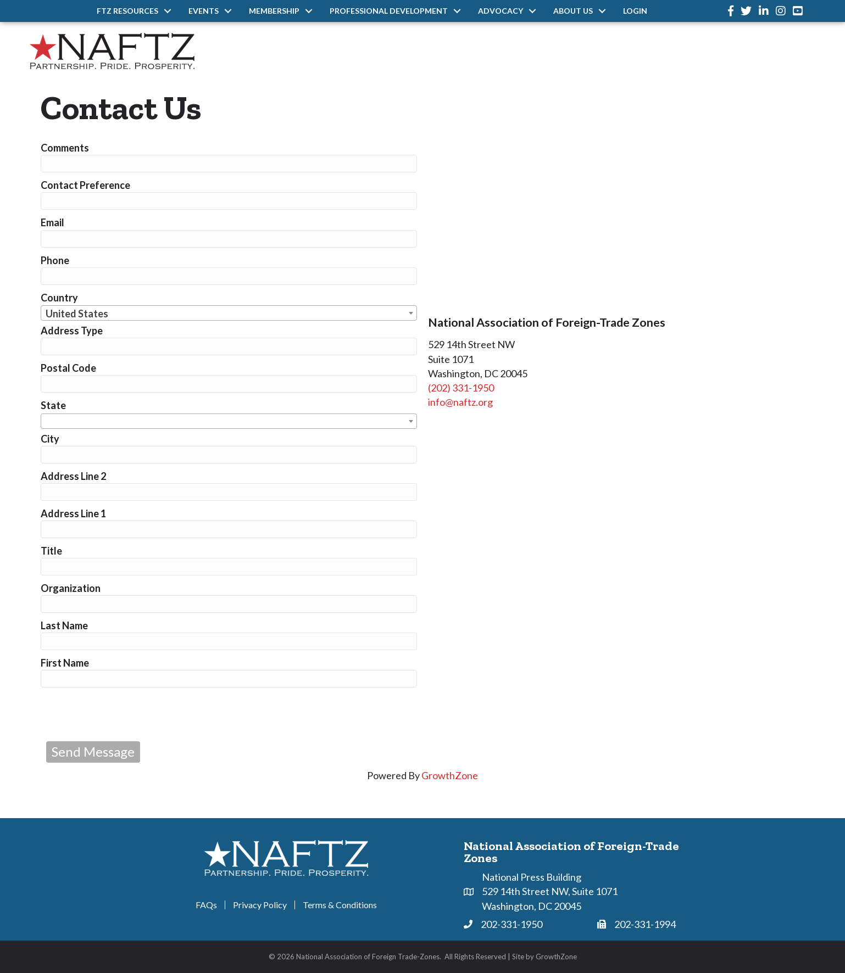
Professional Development (389, 10)
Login (635, 10)
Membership (274, 10)
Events (203, 10)
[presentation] (129, 714)
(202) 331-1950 (461, 388)
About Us (573, 10)
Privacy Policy (260, 905)
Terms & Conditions (340, 905)
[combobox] (229, 313)
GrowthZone (449, 775)
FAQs (206, 905)
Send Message (93, 751)
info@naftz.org (460, 402)
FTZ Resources (127, 10)
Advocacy (500, 10)
